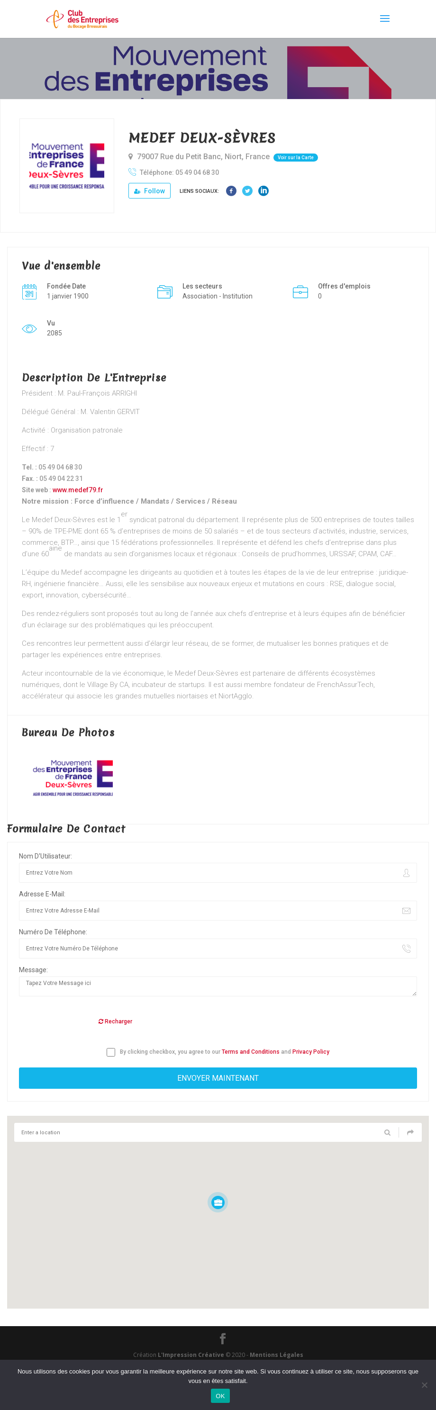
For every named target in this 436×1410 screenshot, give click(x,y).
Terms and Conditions (251, 1051)
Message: (33, 970)
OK (220, 1396)
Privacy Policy (310, 1051)
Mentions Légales (276, 1355)
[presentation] (91, 1021)
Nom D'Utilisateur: (45, 856)
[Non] (424, 1385)
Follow (149, 191)
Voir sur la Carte (296, 157)
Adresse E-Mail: (42, 894)
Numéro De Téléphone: (53, 932)
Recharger (115, 1021)
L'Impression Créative (191, 1355)
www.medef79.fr (78, 490)
